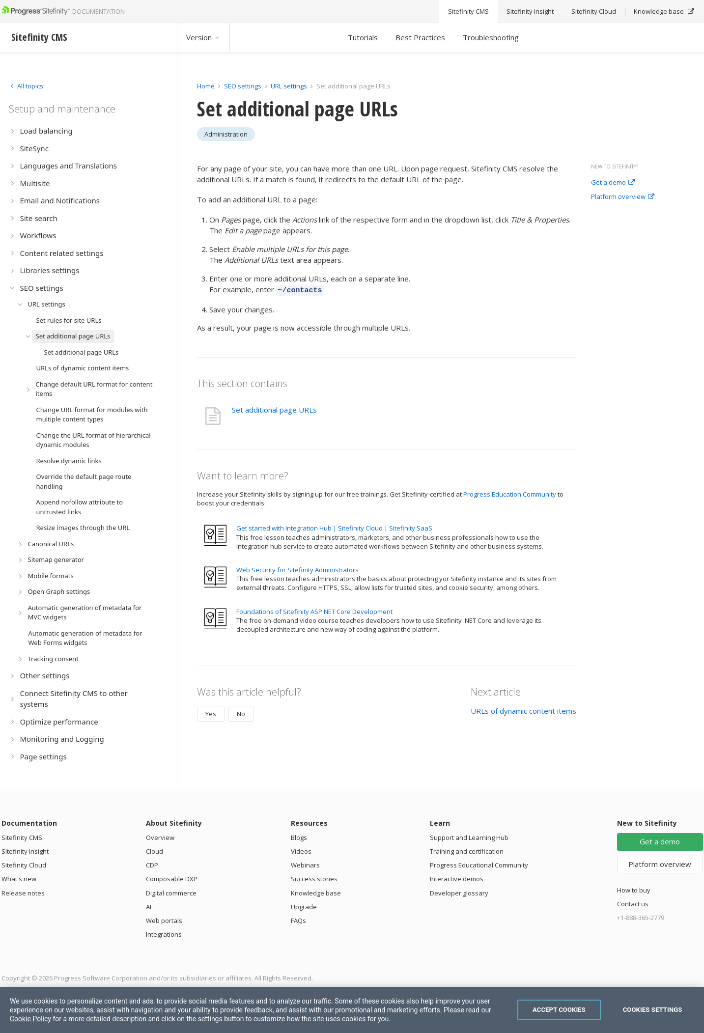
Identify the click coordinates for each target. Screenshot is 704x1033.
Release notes (23, 893)
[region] (352, 1010)
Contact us (632, 903)
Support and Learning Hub (469, 837)
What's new (18, 878)
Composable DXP (171, 878)
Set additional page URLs (274, 408)
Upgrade (304, 906)
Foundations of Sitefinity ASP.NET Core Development (314, 610)
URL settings (289, 86)
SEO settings (242, 86)
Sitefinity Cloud (23, 865)
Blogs (299, 837)
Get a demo (613, 183)
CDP (152, 865)
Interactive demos (456, 878)
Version (203, 37)
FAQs (298, 920)
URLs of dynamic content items (523, 709)
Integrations (164, 934)
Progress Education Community (509, 492)
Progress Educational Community (479, 865)
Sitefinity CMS (21, 837)
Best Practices (420, 37)
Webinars (305, 865)
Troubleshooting (491, 37)
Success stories (314, 878)
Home (206, 86)
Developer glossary (459, 893)
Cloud (154, 851)
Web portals (164, 920)
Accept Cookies (559, 1009)
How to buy (633, 890)
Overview (160, 837)
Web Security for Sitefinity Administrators (297, 568)
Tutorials (363, 37)
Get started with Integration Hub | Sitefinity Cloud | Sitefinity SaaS (334, 526)
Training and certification (467, 851)
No (241, 712)
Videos (301, 851)
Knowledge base (316, 893)
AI (148, 906)
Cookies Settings (652, 1009)
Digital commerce (171, 893)
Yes (210, 712)
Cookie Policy (30, 1019)
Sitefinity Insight (25, 851)
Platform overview (622, 197)
